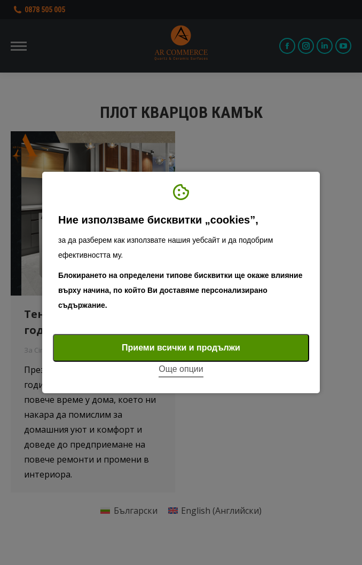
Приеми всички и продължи (181, 347)
